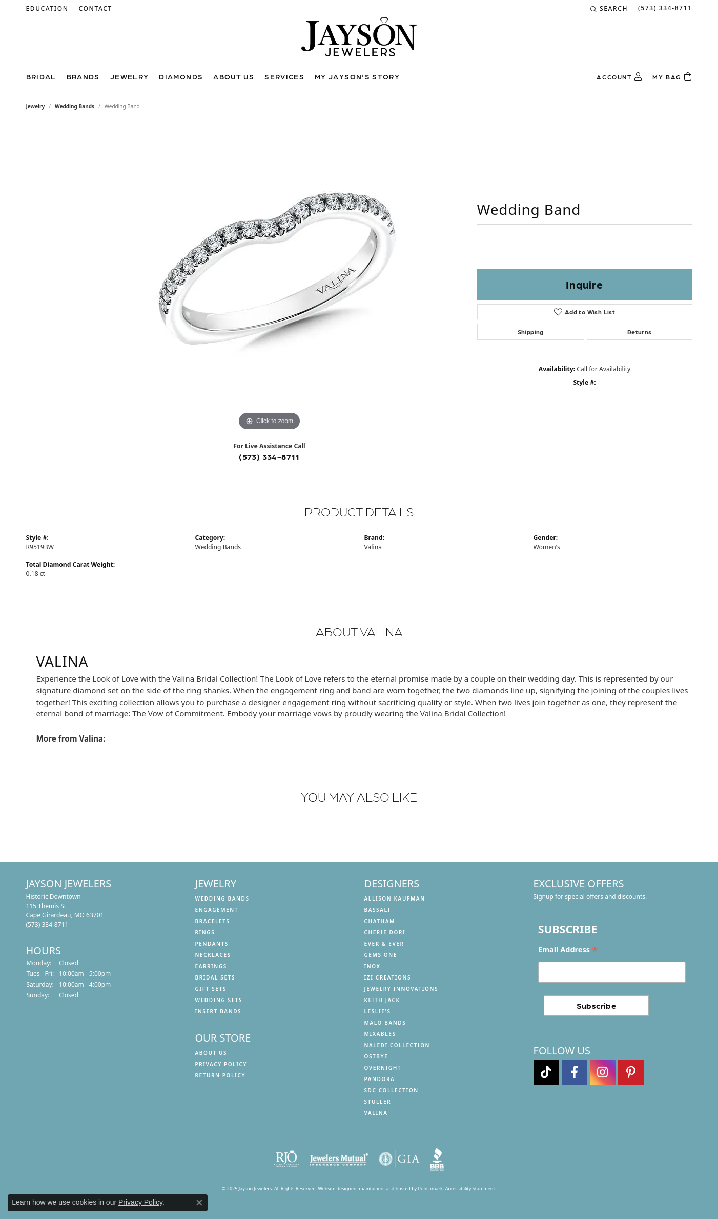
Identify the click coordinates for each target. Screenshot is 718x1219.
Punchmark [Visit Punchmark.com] (430, 1188)
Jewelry (129, 76)
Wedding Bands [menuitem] (222, 898)
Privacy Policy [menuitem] (221, 1064)
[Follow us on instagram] (603, 1072)
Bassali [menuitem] (377, 909)
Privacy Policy (140, 1202)
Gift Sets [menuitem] (211, 988)
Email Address (568, 950)
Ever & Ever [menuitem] (384, 943)
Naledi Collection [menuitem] (397, 1045)
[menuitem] (286, 1159)
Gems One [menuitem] (380, 954)
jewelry (35, 106)
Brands (83, 76)
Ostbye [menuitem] (376, 1056)
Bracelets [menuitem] (212, 921)
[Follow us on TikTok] (546, 1072)
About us (233, 76)
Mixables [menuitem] (380, 1033)
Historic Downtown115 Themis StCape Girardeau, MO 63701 (65, 910)
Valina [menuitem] (376, 1112)
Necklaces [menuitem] (213, 954)
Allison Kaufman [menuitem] (394, 898)
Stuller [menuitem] (378, 1101)
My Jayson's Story (357, 76)
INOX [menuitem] (372, 966)
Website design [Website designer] (334, 1188)
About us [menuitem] (211, 1052)
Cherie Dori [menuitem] (385, 932)
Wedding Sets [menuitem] (219, 1000)
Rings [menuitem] (205, 932)
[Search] (609, 8)
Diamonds (181, 76)
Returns (639, 331)
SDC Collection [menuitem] (391, 1090)
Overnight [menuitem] (383, 1067)
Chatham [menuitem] (379, 921)
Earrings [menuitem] (211, 966)
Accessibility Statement (470, 1188)
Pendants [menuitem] (212, 943)
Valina (373, 547)
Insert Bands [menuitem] (218, 1011)
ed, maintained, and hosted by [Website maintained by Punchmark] (384, 1188)
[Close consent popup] (199, 1203)
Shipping (531, 331)
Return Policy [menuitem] (220, 1075)
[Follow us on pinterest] (631, 1072)
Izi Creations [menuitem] (388, 977)
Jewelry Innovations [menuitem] (401, 988)
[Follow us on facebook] (574, 1072)
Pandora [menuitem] (379, 1079)
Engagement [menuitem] (217, 909)
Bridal (41, 76)
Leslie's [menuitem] (377, 1011)
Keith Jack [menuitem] (382, 1000)
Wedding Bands (74, 106)
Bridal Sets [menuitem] (215, 977)
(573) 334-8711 (269, 457)
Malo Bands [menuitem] (385, 1022)
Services (284, 76)
